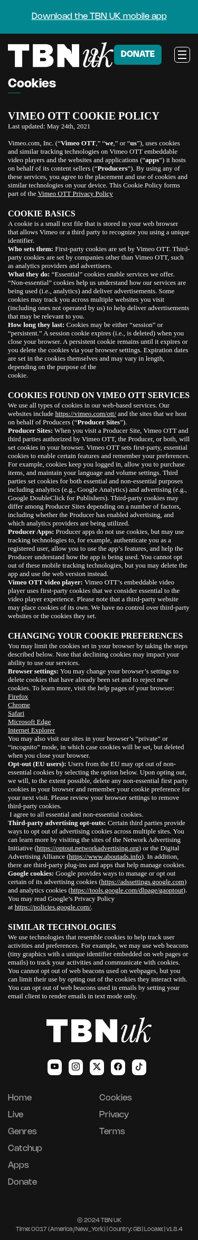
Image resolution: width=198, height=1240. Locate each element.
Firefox (18, 696)
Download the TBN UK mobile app (99, 17)
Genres (22, 1132)
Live (15, 1115)
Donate (22, 1182)
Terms (112, 1132)
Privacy (114, 1115)
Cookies (115, 1098)
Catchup (25, 1149)
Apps (18, 1165)
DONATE (138, 54)
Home (20, 1098)
